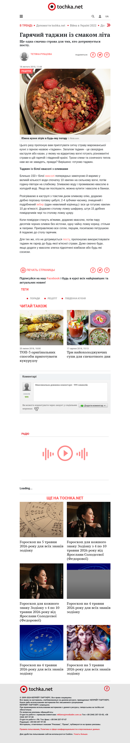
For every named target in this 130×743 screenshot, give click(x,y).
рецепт (52, 298)
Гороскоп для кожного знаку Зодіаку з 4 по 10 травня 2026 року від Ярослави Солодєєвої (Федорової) (86, 550)
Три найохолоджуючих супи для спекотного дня (88, 354)
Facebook (53, 278)
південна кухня (75, 298)
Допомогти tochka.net (51, 25)
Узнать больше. (81, 734)
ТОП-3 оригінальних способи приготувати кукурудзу (38, 356)
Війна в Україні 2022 (83, 25)
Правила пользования (29, 729)
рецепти (26, 71)
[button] (99, 16)
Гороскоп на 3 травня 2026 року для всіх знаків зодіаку (88, 669)
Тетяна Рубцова (41, 54)
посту (66, 239)
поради (35, 298)
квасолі (50, 175)
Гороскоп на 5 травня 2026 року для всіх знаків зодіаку (41, 546)
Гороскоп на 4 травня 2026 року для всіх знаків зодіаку (88, 607)
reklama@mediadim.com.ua (69, 715)
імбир (40, 204)
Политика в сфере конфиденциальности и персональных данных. (70, 729)
